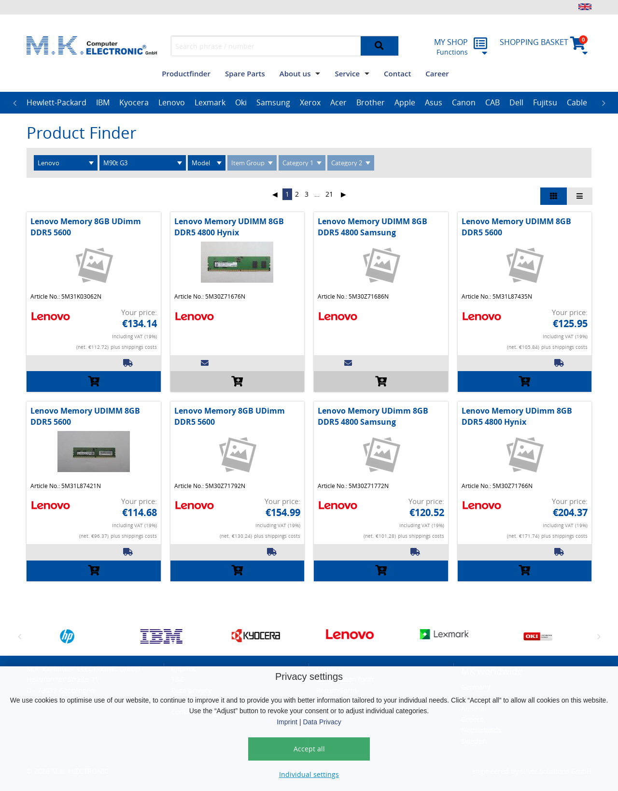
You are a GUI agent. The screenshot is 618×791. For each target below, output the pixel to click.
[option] (56, 103)
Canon (464, 102)
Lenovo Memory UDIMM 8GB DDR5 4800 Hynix (229, 226)
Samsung (273, 102)
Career (437, 73)
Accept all (309, 748)
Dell (516, 102)
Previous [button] (14, 103)
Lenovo (171, 102)
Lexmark (210, 102)
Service (347, 73)
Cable (577, 102)
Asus (433, 102)
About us (295, 73)
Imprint (287, 722)
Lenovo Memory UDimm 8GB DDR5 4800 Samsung (373, 416)
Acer (338, 102)
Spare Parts (245, 73)
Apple (404, 102)
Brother (370, 102)
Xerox (310, 102)
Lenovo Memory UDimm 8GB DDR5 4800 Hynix (517, 416)
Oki (241, 102)
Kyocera (134, 102)
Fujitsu (545, 102)
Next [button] (603, 103)
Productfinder (186, 73)
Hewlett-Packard (56, 102)
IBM (103, 102)
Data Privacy (322, 722)
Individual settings (309, 774)
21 (329, 194)
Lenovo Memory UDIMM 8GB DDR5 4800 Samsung (372, 226)
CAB (492, 102)
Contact (397, 73)
